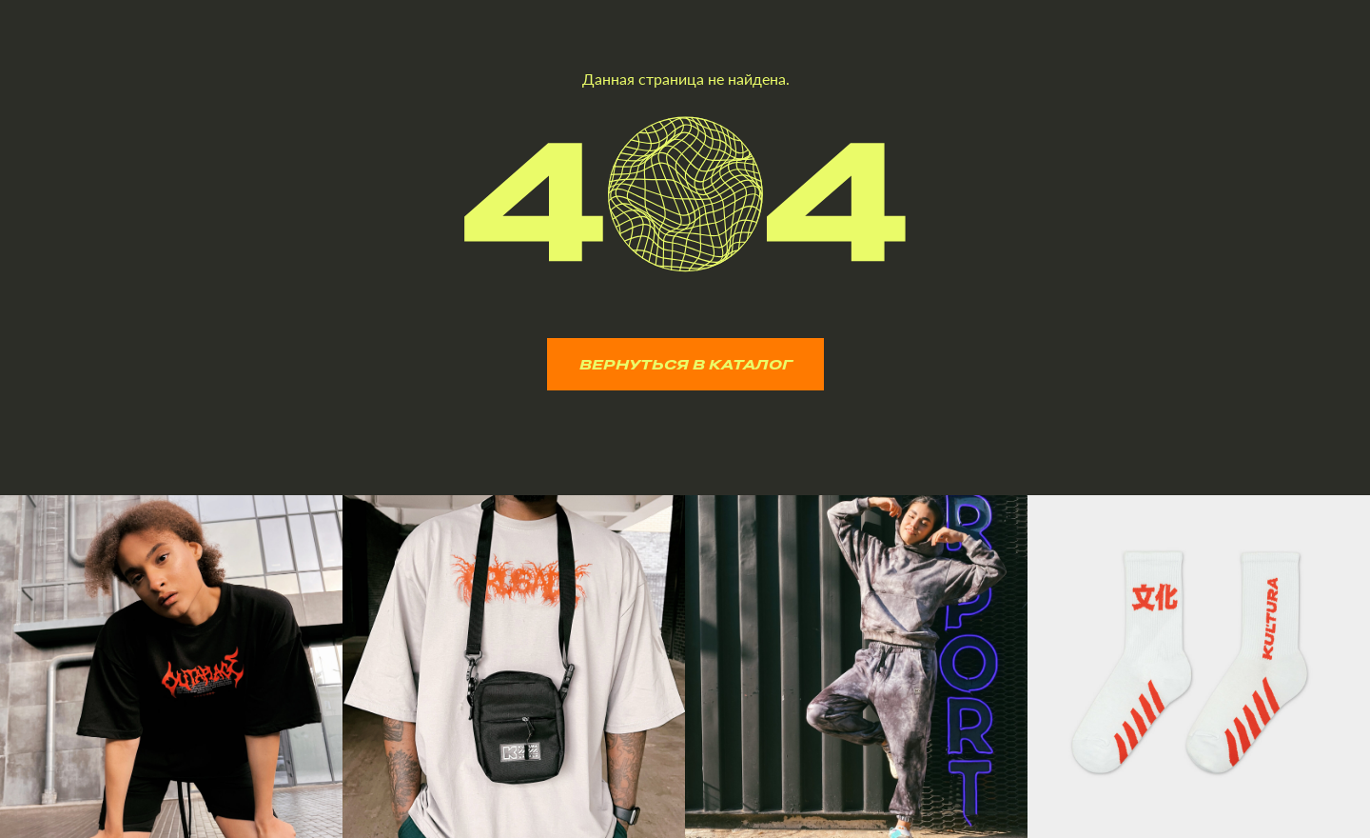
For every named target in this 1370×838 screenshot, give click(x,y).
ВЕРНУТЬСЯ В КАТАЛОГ (686, 364)
